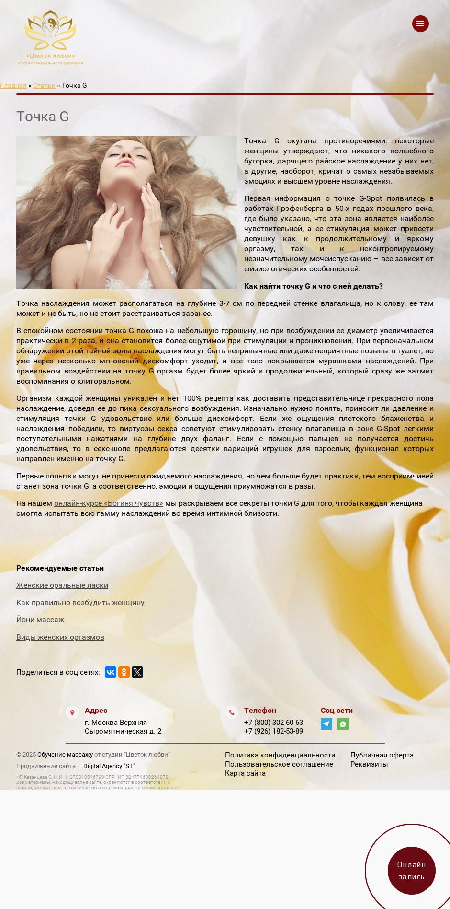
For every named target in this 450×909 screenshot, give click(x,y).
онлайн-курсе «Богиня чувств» (108, 503)
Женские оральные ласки (62, 585)
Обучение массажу (65, 754)
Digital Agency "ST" (109, 765)
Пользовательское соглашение (279, 764)
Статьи (44, 85)
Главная (13, 85)
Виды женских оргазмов (60, 636)
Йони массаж (40, 619)
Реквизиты (369, 764)
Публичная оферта (382, 755)
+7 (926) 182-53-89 (273, 731)
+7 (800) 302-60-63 (273, 722)
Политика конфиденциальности (280, 755)
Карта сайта (245, 773)
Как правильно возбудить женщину (80, 602)
